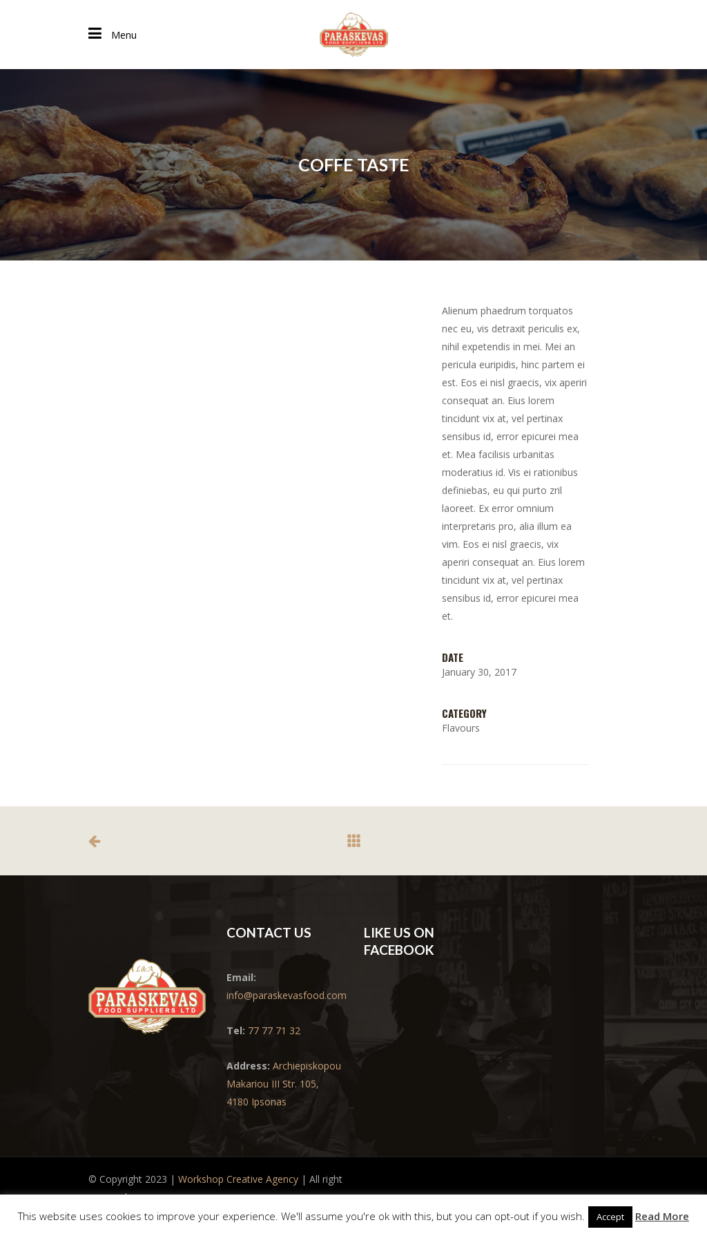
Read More (662, 1216)
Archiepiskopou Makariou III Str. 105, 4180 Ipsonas (283, 1083)
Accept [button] (610, 1216)
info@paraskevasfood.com (286, 995)
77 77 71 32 (274, 1030)
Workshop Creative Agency (238, 1179)
